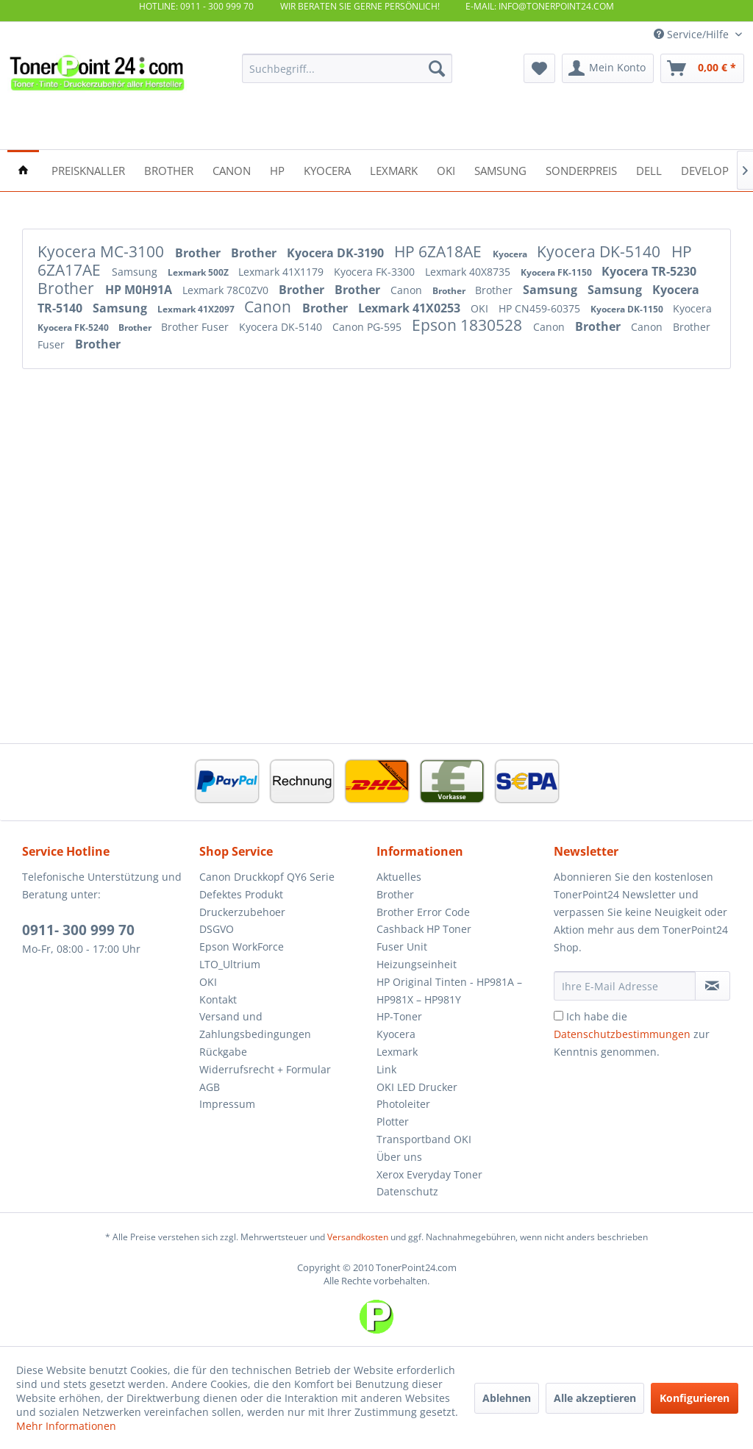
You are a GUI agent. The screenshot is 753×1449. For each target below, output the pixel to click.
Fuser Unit (401, 947)
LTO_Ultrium (229, 964)
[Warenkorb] (702, 68)
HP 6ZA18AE (439, 251)
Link (386, 1069)
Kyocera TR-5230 (649, 271)
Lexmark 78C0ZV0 (226, 290)
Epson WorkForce (241, 947)
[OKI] (446, 169)
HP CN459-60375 (541, 308)
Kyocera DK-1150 (627, 309)
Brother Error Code (423, 912)
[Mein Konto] (608, 68)
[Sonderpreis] (581, 169)
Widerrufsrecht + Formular (265, 1069)
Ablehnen (506, 1398)
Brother (199, 253)
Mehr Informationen (66, 1426)
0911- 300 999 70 (78, 930)
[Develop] (704, 169)
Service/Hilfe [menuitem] (693, 34)
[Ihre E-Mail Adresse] (625, 986)
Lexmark (397, 1052)
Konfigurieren (694, 1398)
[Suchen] (436, 68)
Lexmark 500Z (199, 272)
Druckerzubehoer (242, 912)
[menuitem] (347, 68)
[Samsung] (500, 169)
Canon (407, 290)
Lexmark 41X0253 (410, 308)
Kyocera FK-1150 (557, 272)
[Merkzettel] (539, 68)
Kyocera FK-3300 (376, 272)
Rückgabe (223, 1052)
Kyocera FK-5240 (74, 327)
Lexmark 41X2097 (197, 309)
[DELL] (649, 169)
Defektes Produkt (241, 894)
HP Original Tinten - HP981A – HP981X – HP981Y (449, 990)
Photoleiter (403, 1104)
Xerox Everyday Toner (429, 1174)
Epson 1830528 (469, 325)
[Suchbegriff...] (347, 68)
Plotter (392, 1121)
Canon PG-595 (368, 327)
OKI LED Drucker (416, 1087)
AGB (209, 1087)
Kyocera (511, 254)
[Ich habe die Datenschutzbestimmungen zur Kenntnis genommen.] (558, 1015)
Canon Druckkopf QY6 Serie (267, 877)
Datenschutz (407, 1191)
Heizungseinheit (416, 964)
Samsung (136, 272)
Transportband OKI (423, 1139)
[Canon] (231, 169)
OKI (481, 308)
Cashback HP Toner (423, 929)
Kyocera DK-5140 (600, 251)
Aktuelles (398, 877)
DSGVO (216, 929)
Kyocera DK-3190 (337, 253)
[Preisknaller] (88, 169)
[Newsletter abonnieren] (712, 986)
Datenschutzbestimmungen (622, 1034)
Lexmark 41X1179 (282, 272)
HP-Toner (399, 1016)
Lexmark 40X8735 (469, 272)
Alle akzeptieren (595, 1398)
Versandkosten (357, 1237)
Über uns (399, 1157)
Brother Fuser (196, 327)
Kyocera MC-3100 (103, 251)
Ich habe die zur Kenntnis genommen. (632, 1034)
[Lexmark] (393, 169)
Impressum (227, 1104)
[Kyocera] (327, 169)
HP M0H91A (140, 290)
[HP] (277, 169)
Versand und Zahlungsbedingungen (255, 1025)
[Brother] (169, 169)
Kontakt (218, 999)
